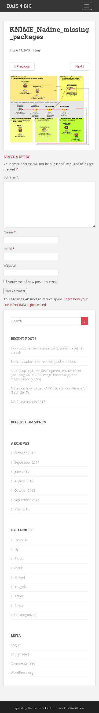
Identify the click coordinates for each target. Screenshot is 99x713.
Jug (37, 50)
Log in (15, 645)
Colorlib (46, 708)
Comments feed (23, 663)
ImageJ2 (20, 586)
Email (9, 249)
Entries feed (20, 654)
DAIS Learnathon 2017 (28, 401)
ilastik (18, 568)
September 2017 (26, 462)
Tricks (18, 605)
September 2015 (26, 500)
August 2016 (23, 481)
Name (10, 232)
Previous (22, 66)
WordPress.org (22, 672)
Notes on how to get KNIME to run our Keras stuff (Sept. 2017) (49, 390)
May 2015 (21, 509)
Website (10, 265)
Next (79, 66)
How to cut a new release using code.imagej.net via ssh (47, 350)
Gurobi (19, 558)
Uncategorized (25, 614)
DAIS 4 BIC (19, 6)
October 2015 (24, 490)
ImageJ (19, 577)
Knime (19, 596)
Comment (11, 177)
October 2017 (24, 453)
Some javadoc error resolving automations (43, 361)
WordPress (77, 708)
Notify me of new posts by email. (32, 282)
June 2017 (21, 471)
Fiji (16, 549)
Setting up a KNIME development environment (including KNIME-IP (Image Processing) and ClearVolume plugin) (46, 374)
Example (20, 540)
